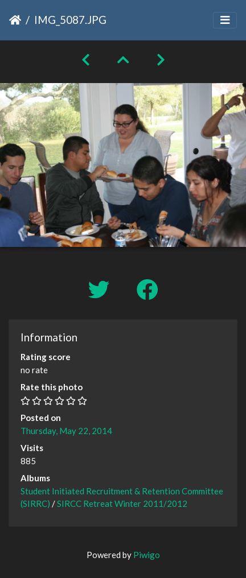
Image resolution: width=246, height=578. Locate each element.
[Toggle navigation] (225, 20)
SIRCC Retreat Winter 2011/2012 (122, 503)
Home (15, 20)
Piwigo (146, 555)
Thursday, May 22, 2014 (66, 431)
